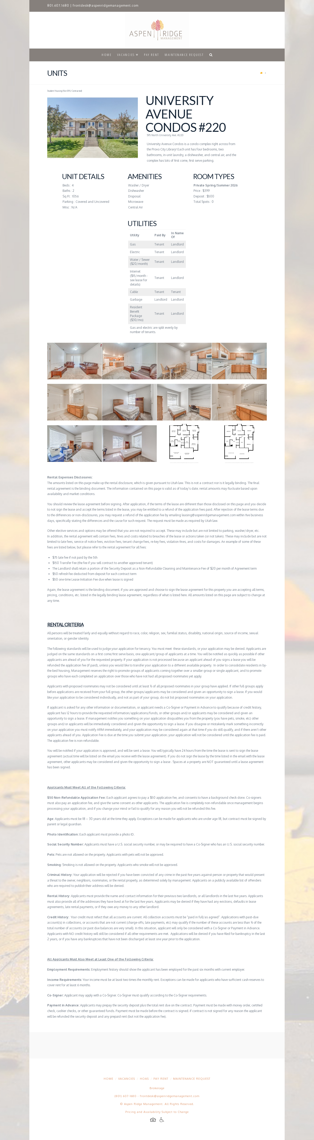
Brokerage (157, 1088)
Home (108, 1078)
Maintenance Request (191, 1078)
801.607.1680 (58, 5)
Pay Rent (160, 1078)
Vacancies (126, 1078)
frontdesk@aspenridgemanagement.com (105, 5)
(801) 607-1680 (126, 1096)
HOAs (144, 1078)
